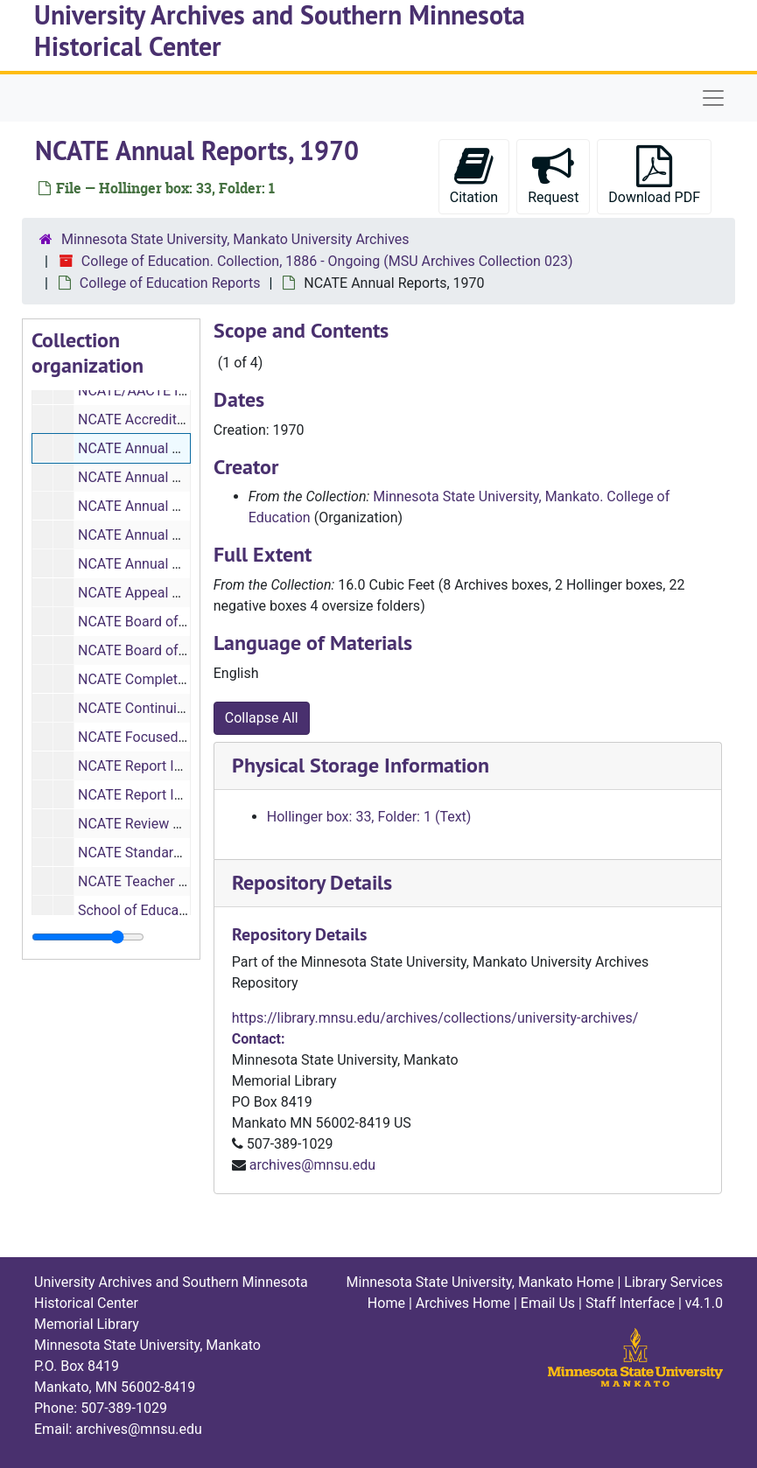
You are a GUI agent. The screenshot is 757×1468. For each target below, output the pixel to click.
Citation (474, 175)
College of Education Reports (170, 283)
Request (553, 175)
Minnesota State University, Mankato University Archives (235, 239)
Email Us (548, 1303)
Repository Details (312, 882)
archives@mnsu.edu (312, 1165)
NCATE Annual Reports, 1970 (168, 448)
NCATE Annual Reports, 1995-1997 (186, 564)
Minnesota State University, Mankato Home (480, 1282)
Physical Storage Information (360, 765)
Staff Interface (630, 1303)
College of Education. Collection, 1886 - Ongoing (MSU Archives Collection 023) (327, 261)
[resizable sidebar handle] (88, 937)
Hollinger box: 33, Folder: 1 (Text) (369, 816)
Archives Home (463, 1303)
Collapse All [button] (261, 718)
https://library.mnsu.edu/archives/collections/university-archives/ (435, 1018)
